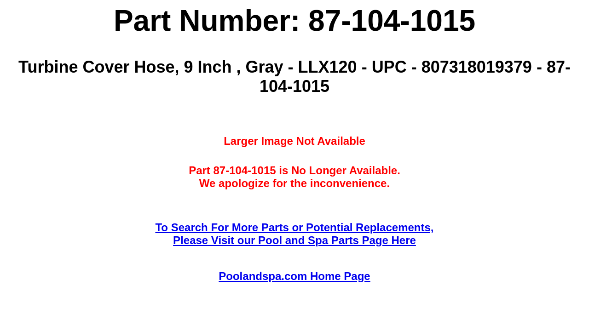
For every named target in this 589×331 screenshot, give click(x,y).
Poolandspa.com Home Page (294, 276)
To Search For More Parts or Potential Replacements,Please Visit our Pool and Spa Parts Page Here (294, 233)
